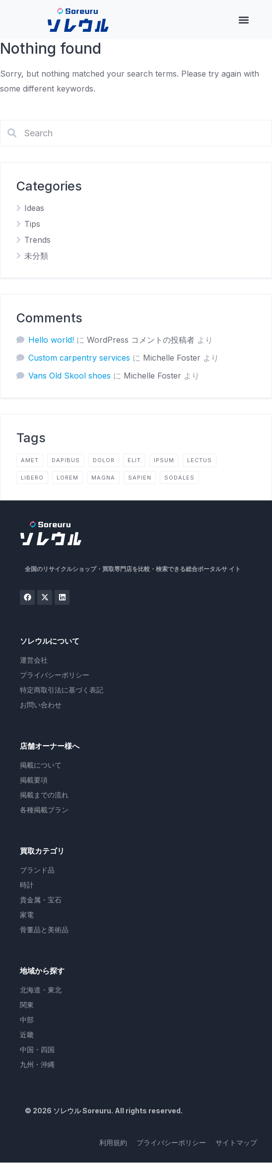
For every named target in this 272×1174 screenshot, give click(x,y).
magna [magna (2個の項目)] (103, 477)
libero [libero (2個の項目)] (32, 477)
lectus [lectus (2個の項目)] (199, 460)
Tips (32, 224)
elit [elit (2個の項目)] (134, 460)
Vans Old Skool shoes (69, 376)
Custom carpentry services (79, 358)
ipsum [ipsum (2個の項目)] (164, 460)
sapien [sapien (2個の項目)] (139, 477)
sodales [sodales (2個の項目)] (179, 477)
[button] (243, 19)
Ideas (34, 208)
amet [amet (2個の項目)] (30, 460)
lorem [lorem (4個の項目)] (67, 477)
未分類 (36, 256)
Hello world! (51, 340)
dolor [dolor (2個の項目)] (104, 460)
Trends (37, 240)
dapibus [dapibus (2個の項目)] (66, 460)
